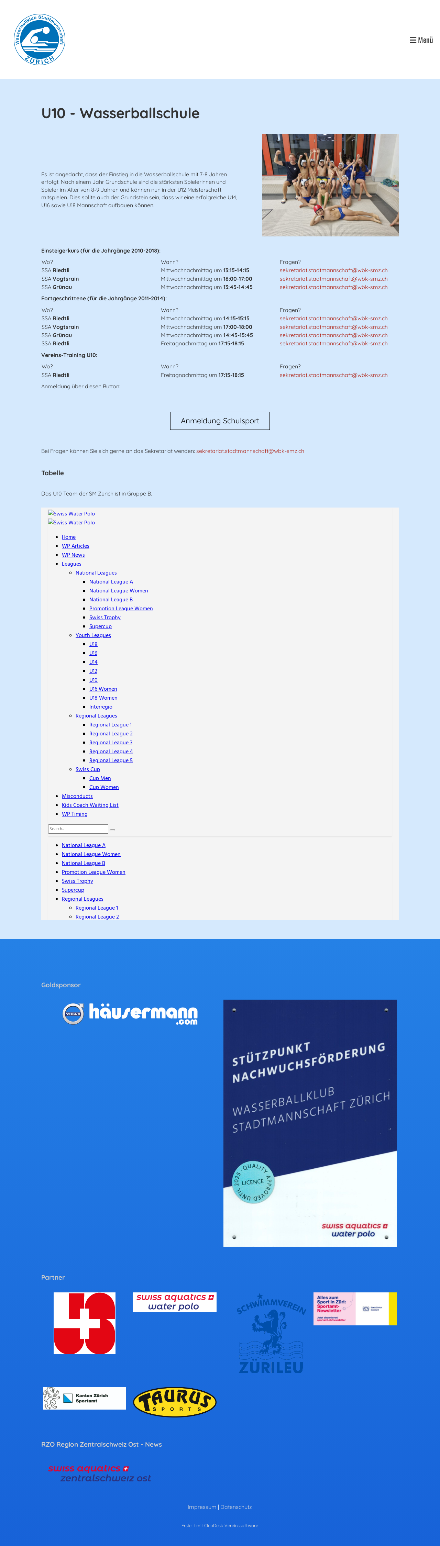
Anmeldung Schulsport (220, 420)
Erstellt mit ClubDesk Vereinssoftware (220, 1525)
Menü (421, 39)
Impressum (202, 1506)
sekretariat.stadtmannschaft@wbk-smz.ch (334, 270)
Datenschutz (236, 1506)
